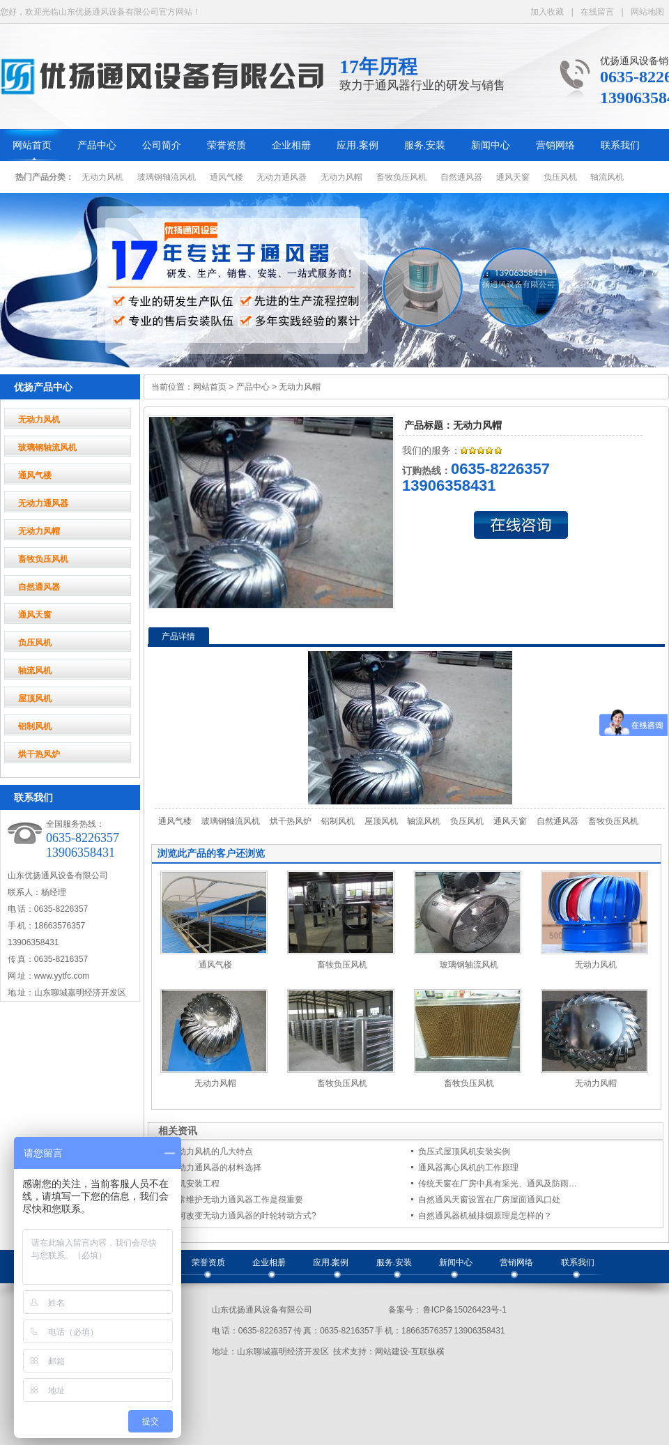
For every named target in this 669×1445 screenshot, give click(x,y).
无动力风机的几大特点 (211, 1151)
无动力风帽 (341, 177)
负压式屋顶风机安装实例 (464, 1151)
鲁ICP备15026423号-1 (464, 1310)
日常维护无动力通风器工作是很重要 (236, 1200)
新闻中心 (490, 145)
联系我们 (620, 145)
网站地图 (647, 12)
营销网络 (555, 145)
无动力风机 (102, 177)
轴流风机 (607, 177)
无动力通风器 (281, 177)
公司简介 (161, 145)
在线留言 (597, 12)
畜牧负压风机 (401, 177)
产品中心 (96, 145)
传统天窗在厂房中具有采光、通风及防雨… (497, 1183)
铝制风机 (35, 726)
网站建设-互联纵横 (410, 1351)
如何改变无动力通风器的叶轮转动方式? (242, 1216)
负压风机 (560, 177)
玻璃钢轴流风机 (166, 177)
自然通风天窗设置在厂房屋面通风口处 (489, 1200)
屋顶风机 (35, 698)
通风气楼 (226, 177)
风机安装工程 (194, 1183)
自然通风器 (461, 177)
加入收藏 (547, 12)
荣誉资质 (226, 145)
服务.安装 (425, 145)
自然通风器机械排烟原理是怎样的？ (485, 1216)
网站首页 (32, 145)
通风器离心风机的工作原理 (468, 1167)
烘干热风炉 (39, 754)
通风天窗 (513, 177)
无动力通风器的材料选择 (215, 1167)
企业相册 (291, 145)
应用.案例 (357, 145)
